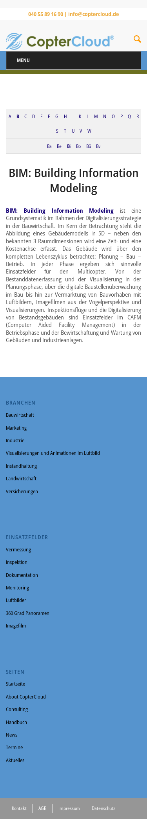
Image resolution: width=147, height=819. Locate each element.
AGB (42, 808)
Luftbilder (16, 600)
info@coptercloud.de (93, 14)
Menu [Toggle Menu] (23, 60)
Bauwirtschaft (20, 414)
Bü (88, 146)
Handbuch (16, 722)
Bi (68, 146)
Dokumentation (22, 574)
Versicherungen (22, 491)
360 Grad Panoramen (27, 613)
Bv (98, 146)
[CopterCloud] (60, 35)
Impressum (69, 808)
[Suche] (137, 40)
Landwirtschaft (21, 478)
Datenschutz (103, 808)
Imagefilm (16, 625)
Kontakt (19, 808)
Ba (49, 146)
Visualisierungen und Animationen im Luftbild (53, 452)
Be (59, 146)
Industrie (15, 440)
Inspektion (16, 561)
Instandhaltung (21, 465)
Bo (78, 146)
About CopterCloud (26, 696)
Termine (14, 747)
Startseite (15, 683)
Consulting (17, 709)
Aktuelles (15, 760)
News (11, 734)
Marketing (16, 427)
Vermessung (18, 549)
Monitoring (17, 587)
